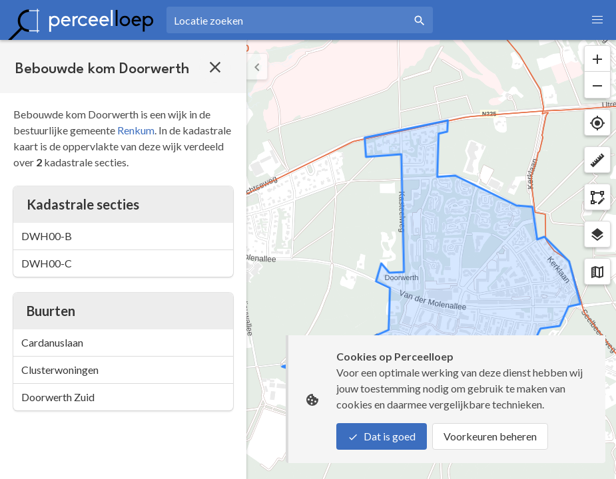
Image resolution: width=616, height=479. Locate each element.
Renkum (135, 130)
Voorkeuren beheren (490, 436)
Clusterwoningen (60, 369)
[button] (597, 20)
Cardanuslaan (52, 342)
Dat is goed (382, 436)
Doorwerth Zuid (58, 397)
